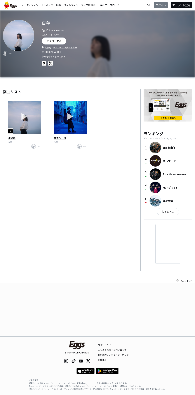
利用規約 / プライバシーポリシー (114, 354)
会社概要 (102, 359)
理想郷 (11, 138)
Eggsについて (105, 344)
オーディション (30, 5)
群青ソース (60, 138)
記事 (58, 5)
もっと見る (167, 211)
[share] (5, 53)
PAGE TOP (184, 334)
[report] (10, 53)
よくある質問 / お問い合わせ (112, 349)
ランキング (47, 5)
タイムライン (71, 5)
